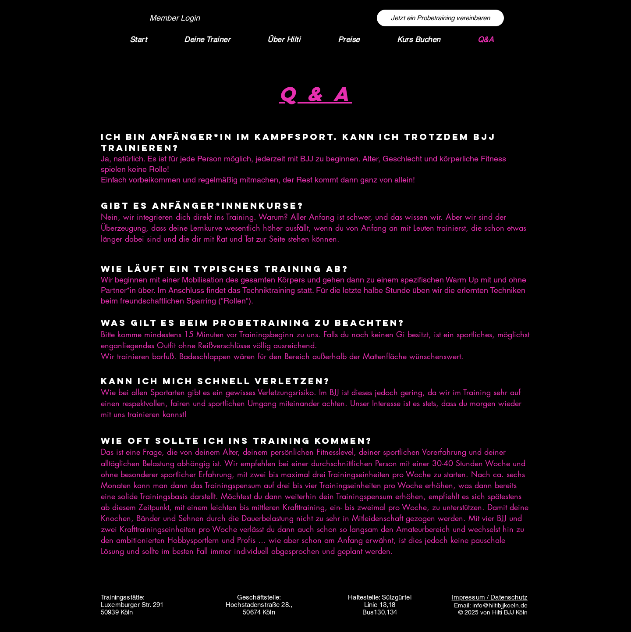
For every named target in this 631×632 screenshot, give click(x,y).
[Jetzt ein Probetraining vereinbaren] (440, 18)
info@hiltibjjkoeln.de (500, 605)
